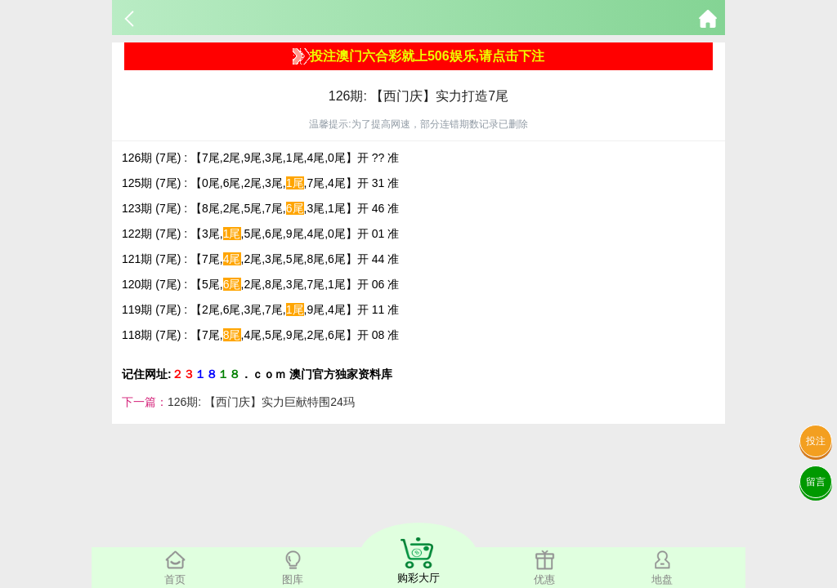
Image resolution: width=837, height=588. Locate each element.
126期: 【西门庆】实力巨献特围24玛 (261, 401)
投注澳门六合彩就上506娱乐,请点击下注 (418, 56)
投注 (816, 441)
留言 (816, 482)
